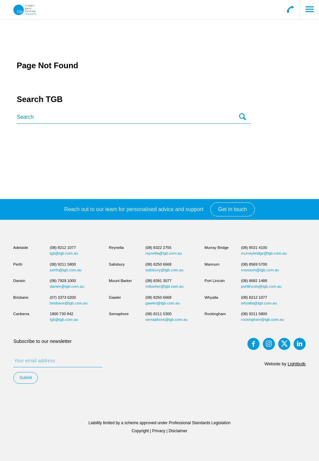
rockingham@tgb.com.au (262, 319)
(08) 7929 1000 (63, 281)
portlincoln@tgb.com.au (261, 286)
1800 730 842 (61, 314)
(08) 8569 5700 (254, 264)
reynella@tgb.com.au (163, 253)
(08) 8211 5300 (158, 314)
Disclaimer (178, 431)
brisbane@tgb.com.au (69, 303)
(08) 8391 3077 (158, 281)
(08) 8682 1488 (254, 281)
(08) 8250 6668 (158, 264)
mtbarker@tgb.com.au (164, 286)
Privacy (158, 431)
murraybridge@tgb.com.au (264, 253)
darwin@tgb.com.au (67, 286)
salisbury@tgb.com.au (164, 270)
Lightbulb (297, 363)
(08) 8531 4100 (254, 248)
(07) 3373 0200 (63, 297)
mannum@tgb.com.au (260, 270)
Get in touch (232, 209)
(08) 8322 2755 (158, 248)
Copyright (140, 431)
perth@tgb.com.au (66, 270)
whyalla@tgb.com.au (259, 303)
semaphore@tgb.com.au (166, 319)
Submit (25, 377)
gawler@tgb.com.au (162, 303)
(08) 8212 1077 (63, 248)
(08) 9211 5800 (63, 264)
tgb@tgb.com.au (64, 253)
